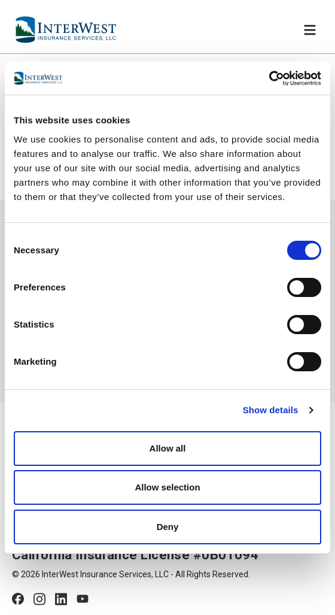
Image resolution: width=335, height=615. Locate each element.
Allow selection (167, 487)
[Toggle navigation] (310, 30)
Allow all (168, 448)
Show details (271, 410)
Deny (168, 527)
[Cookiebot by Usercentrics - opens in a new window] (269, 78)
